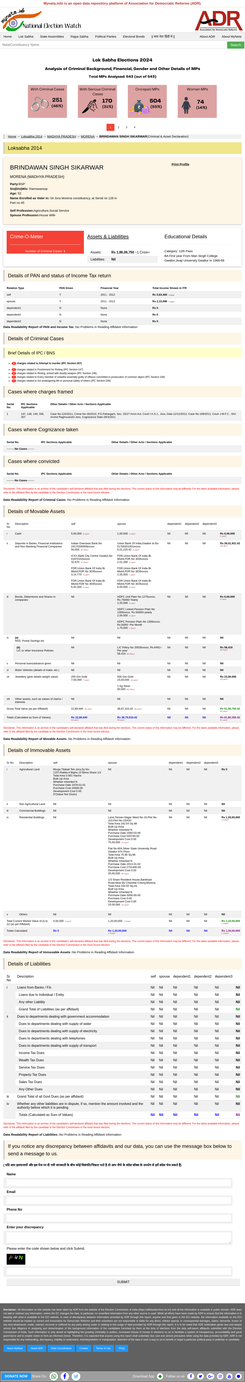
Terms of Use (103, 1348)
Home (8, 36)
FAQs (122, 1348)
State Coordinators (61, 1348)
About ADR (207, 36)
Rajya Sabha (79, 36)
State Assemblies (52, 36)
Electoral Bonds (134, 36)
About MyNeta (231, 36)
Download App (143, 1376)
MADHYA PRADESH (61, 136)
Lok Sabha (25, 36)
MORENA (87, 136)
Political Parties (105, 36)
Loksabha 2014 (31, 136)
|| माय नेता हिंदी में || (163, 36)
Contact (84, 1348)
